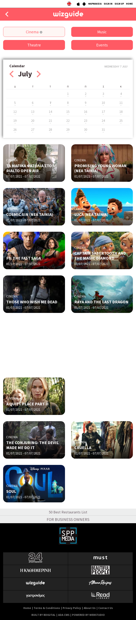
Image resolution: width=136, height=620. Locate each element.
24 (103, 120)
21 (50, 120)
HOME (129, 3)
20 (32, 120)
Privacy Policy (72, 608)
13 (32, 112)
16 (85, 112)
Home (27, 608)
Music (102, 31)
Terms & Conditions (47, 608)
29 (68, 129)
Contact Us (105, 608)
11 (121, 103)
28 (50, 129)
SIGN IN (108, 3)
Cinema (32, 31)
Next (39, 74)
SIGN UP (119, 3)
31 (103, 129)
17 (103, 112)
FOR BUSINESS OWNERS (68, 519)
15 (68, 112)
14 (50, 112)
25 (121, 120)
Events (102, 44)
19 (15, 120)
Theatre (34, 44)
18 (121, 112)
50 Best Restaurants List (68, 512)
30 (85, 129)
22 (68, 120)
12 (15, 112)
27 (32, 129)
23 (85, 120)
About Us (90, 608)
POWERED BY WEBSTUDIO (88, 615)
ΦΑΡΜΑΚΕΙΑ (95, 3)
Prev (11, 74)
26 (15, 129)
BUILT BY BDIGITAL (43, 615)
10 (103, 103)
